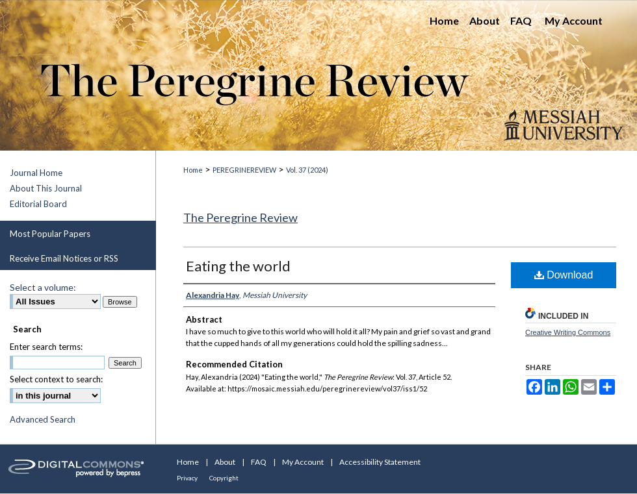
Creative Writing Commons (567, 332)
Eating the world (238, 266)
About (224, 462)
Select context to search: (56, 379)
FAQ (258, 462)
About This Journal (46, 188)
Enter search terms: (46, 346)
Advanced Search (42, 419)
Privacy (187, 478)
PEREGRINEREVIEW (244, 170)
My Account (303, 462)
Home (193, 170)
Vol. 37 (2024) (307, 170)
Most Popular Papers (50, 233)
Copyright (224, 478)
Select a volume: (43, 287)
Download (563, 274)
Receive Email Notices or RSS (64, 258)
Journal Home (36, 172)
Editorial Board (38, 204)
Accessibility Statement (380, 462)
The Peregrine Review (240, 217)
